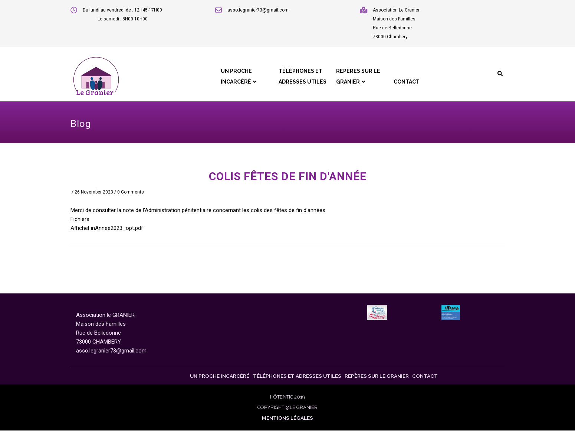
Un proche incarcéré (219, 81)
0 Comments (130, 192)
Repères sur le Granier (348, 81)
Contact (401, 86)
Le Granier (95, 92)
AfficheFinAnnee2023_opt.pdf (106, 228)
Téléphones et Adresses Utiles (288, 81)
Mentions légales (287, 429)
